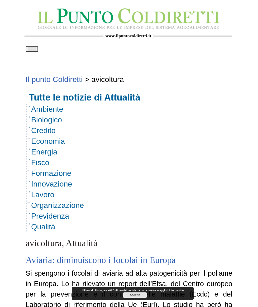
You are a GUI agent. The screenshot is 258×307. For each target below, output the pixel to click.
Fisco (40, 164)
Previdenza (50, 217)
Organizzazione (57, 207)
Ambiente (47, 110)
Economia (48, 143)
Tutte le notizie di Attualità (84, 99)
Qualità (43, 228)
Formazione (51, 175)
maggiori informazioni (171, 290)
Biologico (46, 121)
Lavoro (42, 196)
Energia (44, 153)
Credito (43, 132)
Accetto (135, 295)
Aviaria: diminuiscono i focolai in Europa (101, 262)
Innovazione (51, 185)
